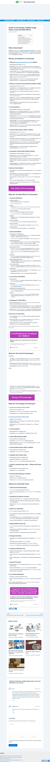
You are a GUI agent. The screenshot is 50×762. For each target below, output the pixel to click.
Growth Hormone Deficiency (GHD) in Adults (22, 418)
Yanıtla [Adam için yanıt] (14, 702)
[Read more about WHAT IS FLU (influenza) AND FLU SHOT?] (33, 646)
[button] (44, 20)
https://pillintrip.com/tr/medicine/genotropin (20, 696)
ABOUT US (41, 20)
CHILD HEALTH (20, 20)
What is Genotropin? (21, 37)
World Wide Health (29, 2)
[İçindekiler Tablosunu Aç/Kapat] (31, 35)
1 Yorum (27, 638)
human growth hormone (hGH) (29, 50)
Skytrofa (10, 329)
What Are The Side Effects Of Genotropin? (25, 39)
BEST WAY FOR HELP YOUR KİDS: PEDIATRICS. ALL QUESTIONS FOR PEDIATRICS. (16, 654)
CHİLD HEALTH (16, 639)
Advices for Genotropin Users (23, 43)
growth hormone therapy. (18, 287)
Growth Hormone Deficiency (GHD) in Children (23, 409)
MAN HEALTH (31, 20)
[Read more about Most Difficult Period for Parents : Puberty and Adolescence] (33, 629)
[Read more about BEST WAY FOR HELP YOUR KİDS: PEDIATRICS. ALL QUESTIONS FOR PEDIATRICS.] (16, 646)
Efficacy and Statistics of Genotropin (24, 38)
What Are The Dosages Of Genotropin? (24, 42)
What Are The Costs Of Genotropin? (24, 40)
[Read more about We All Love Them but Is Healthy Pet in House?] (16, 665)
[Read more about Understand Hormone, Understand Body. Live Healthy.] (16, 629)
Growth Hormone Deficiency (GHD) (26, 62)
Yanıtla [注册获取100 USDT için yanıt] (14, 714)
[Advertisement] (25, 12)
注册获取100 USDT (15, 708)
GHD (16, 172)
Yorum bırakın (11, 639)
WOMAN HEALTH (8, 20)
